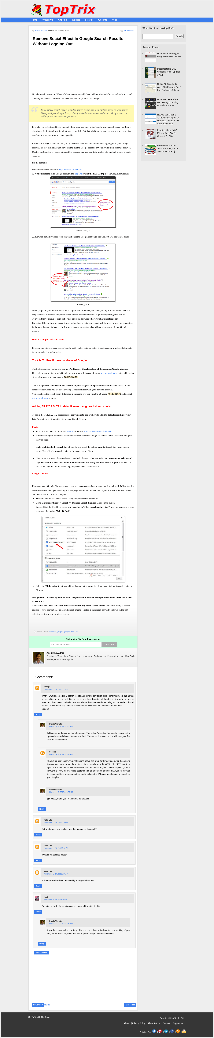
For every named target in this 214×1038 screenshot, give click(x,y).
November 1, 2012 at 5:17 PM (55, 689)
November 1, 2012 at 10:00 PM (56, 822)
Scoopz (47, 687)
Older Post (130, 1005)
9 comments (129, 31)
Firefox (89, 20)
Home (34, 20)
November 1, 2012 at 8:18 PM (61, 754)
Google (76, 20)
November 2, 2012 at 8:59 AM (61, 924)
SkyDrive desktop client (70, 169)
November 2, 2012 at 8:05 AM (55, 900)
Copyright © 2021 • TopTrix (172, 1018)
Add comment (41, 953)
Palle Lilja (48, 820)
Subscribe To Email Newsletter (83, 639)
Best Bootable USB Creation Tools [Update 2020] (168, 71)
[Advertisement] (83, 70)
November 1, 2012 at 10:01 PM (56, 848)
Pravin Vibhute (41, 31)
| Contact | (166, 1023)
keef (46, 897)
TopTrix (78, 173)
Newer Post (38, 1005)
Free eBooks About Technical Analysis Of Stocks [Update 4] (167, 148)
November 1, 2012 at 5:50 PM (61, 726)
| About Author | (154, 1023)
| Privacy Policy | (139, 1023)
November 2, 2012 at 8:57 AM (61, 792)
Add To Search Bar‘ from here (98, 431)
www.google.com (109, 373)
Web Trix (74, 632)
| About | (127, 1023)
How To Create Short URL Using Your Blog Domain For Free (167, 102)
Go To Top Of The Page (39, 1017)
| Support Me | (178, 1023)
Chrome (102, 20)
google (67, 632)
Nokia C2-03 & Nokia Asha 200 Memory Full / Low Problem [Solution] (169, 87)
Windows (47, 20)
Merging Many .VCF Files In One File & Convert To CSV (167, 133)
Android (62, 20)
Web (114, 20)
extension (52, 632)
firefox (60, 632)
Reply (38, 715)
